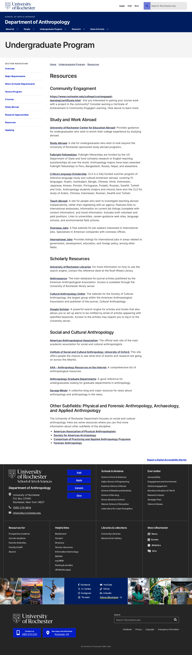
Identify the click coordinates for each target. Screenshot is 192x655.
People (27, 29)
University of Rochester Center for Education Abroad (82, 127)
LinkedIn (106, 593)
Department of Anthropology (37, 22)
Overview (10, 68)
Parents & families (17, 542)
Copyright (150, 629)
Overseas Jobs (59, 228)
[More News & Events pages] (107, 29)
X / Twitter (84, 588)
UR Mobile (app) (63, 569)
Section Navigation (16, 64)
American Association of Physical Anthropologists (85, 431)
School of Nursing (110, 495)
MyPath (59, 556)
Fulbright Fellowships (63, 154)
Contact (59, 538)
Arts (152, 551)
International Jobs (61, 239)
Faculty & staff (15, 547)
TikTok (105, 588)
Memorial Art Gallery (111, 538)
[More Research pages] (84, 29)
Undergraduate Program (51, 29)
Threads (84, 597)
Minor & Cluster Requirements (20, 83)
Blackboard (60, 533)
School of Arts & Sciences (20, 17)
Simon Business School (112, 499)
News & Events (97, 29)
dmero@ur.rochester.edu (27, 513)
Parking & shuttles (64, 565)
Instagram (84, 593)
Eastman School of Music (113, 486)
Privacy (138, 629)
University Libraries (110, 533)
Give (137, 5)
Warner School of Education (115, 504)
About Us (10, 29)
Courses (9, 99)
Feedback (127, 629)
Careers (79, 487)
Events (153, 539)
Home (53, 64)
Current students (17, 538)
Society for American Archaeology (75, 435)
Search (117, 615)
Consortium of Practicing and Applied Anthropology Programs (92, 439)
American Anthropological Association (74, 340)
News (152, 533)
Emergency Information (168, 629)
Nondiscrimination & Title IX (161, 490)
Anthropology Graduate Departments (73, 379)
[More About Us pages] (17, 29)
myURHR (59, 560)
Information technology (66, 551)
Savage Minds (58, 390)
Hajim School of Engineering (115, 481)
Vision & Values (155, 504)
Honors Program (13, 91)
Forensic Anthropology (68, 443)
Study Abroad (12, 106)
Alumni (12, 551)
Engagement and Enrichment (162, 481)
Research (76, 29)
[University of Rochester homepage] (20, 5)
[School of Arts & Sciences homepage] (30, 476)
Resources (10, 122)
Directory (59, 542)
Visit (130, 5)
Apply (122, 5)
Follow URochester (111, 597)
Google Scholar (59, 309)
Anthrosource (58, 278)
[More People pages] (33, 29)
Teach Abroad (58, 201)
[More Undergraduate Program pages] (65, 29)
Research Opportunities (17, 114)
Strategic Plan (154, 499)
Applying (9, 130)
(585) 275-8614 (22, 507)
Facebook (84, 584)
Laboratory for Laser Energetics (116, 508)
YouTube (106, 584)
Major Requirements (15, 76)
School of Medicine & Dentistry (116, 490)
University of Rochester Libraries (70, 267)
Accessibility (154, 477)
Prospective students (19, 533)
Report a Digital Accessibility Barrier (167, 459)
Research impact (156, 495)
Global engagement (157, 486)
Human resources (64, 547)
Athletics (154, 545)
